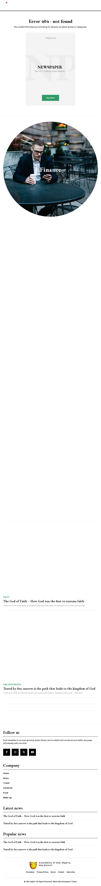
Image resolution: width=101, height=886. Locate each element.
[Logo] (8, 5)
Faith (6, 597)
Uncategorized (12, 684)
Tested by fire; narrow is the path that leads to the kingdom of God (49, 688)
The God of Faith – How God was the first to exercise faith (43, 601)
